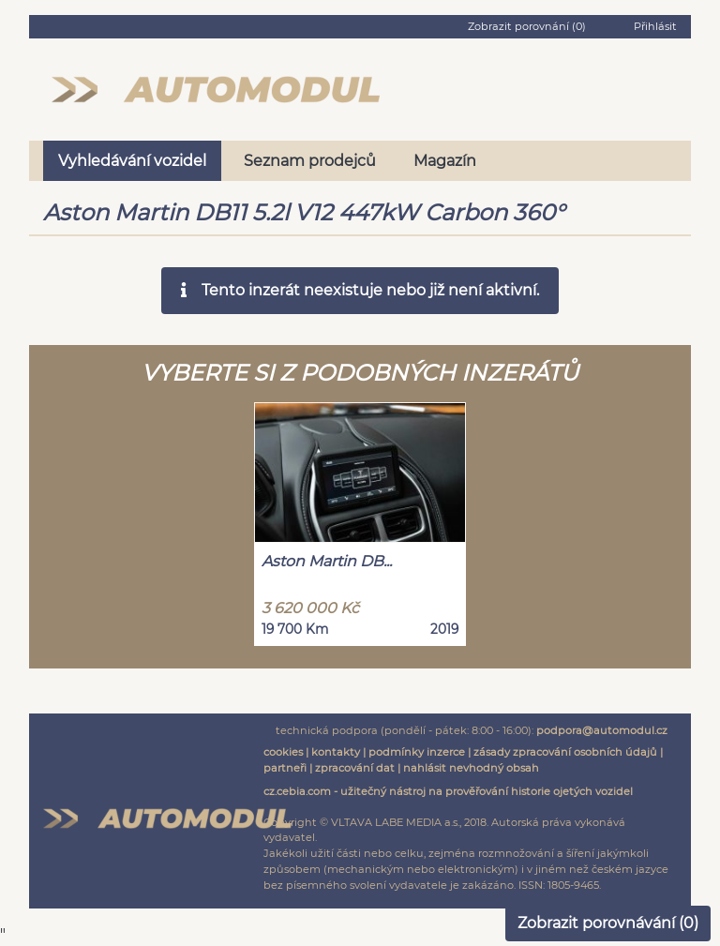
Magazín (444, 161)
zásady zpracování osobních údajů (565, 751)
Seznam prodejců (310, 161)
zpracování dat (355, 767)
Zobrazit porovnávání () (608, 923)
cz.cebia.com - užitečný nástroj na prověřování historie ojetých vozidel (448, 791)
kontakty (335, 751)
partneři (285, 767)
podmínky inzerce (416, 751)
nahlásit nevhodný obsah (471, 767)
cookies (283, 751)
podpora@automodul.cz (602, 730)
